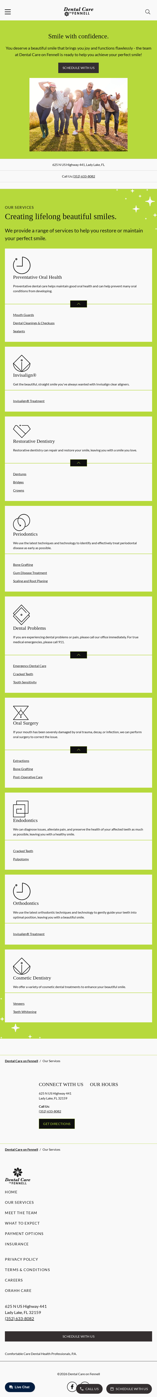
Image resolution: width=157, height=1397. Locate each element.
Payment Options (24, 1233)
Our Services (19, 1202)
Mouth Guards (23, 315)
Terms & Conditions (27, 1269)
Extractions (21, 761)
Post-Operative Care (28, 777)
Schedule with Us (79, 68)
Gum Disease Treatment (30, 573)
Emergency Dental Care (29, 666)
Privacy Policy (21, 1259)
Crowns (18, 490)
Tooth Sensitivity (25, 682)
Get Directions (57, 1124)
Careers (14, 1280)
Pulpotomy (21, 859)
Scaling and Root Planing (30, 581)
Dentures (19, 474)
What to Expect (22, 1223)
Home (11, 1192)
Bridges (18, 482)
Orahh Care (18, 1290)
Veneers (19, 1003)
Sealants (19, 331)
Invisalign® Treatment (29, 401)
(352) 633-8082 (84, 176)
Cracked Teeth (23, 674)
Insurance (17, 1244)
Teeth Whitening (24, 1012)
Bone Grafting (23, 564)
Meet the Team (21, 1212)
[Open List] (78, 304)
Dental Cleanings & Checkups (34, 323)
